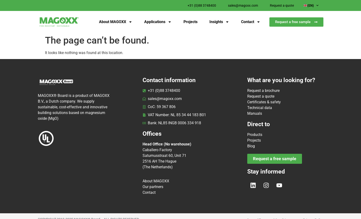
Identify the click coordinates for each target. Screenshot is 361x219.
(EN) (311, 5)
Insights (219, 22)
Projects (190, 22)
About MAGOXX (115, 22)
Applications (158, 22)
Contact (250, 22)
